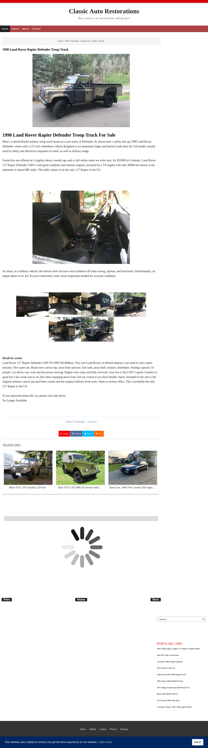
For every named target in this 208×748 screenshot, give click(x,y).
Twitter (88, 434)
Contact (36, 28)
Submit (15, 28)
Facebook (76, 434)
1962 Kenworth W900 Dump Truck (171, 674)
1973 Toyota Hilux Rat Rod (168, 700)
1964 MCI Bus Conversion (168, 655)
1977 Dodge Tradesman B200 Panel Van (173, 687)
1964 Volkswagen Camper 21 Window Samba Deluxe (178, 649)
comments (92, 421)
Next (155, 599)
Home (5, 28)
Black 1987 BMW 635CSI (167, 694)
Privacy (113, 729)
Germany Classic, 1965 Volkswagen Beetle (174, 707)
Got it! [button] (197, 742)
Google (64, 434)
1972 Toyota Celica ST (166, 668)
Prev (7, 599)
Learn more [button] (105, 742)
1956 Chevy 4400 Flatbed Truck (170, 681)
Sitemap (124, 729)
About (25, 28)
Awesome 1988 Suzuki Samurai (170, 662)
